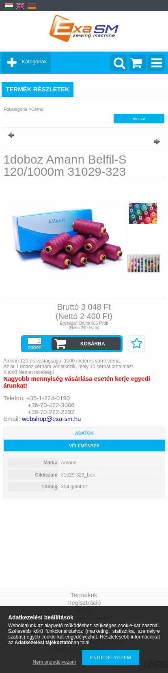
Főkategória (15, 109)
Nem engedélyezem (54, 662)
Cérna (37, 109)
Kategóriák (34, 61)
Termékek (84, 594)
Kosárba (92, 344)
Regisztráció (84, 602)
